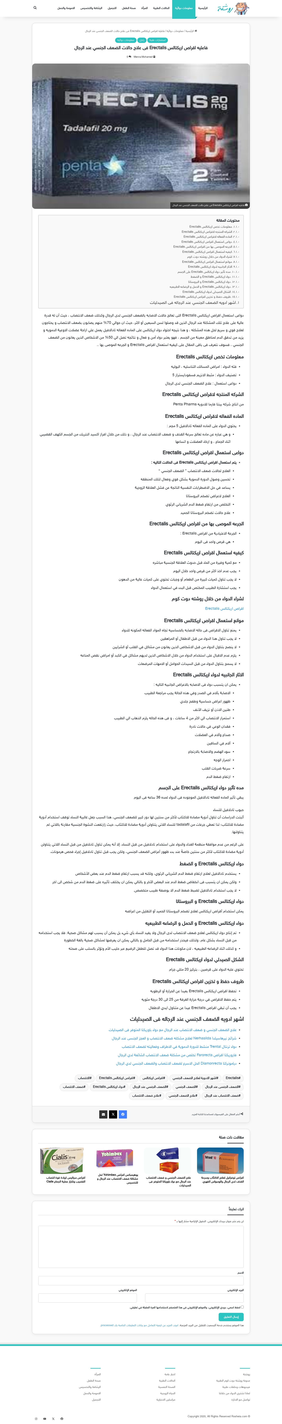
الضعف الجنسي (186, 1087)
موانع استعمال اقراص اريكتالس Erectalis (207, 262)
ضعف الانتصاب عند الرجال (222, 1096)
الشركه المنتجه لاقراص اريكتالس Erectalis (207, 232)
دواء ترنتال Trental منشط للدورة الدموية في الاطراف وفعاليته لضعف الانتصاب (179, 1047)
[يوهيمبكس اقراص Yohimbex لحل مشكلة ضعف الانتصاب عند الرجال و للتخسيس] (114, 1159)
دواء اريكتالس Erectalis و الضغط (211, 277)
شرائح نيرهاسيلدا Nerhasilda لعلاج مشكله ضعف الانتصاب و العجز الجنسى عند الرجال (174, 1038)
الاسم (241, 1273)
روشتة (246, 1374)
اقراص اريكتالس (153, 1078)
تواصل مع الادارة (240, 1400)
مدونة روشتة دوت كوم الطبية (233, 1381)
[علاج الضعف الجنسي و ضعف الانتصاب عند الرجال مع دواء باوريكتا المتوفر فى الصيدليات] (167, 1161)
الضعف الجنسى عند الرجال (222, 1087)
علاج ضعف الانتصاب (145, 1096)
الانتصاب (84, 1078)
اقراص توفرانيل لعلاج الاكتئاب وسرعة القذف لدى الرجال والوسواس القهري (222, 1179)
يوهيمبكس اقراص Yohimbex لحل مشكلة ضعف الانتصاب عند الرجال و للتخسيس (117, 1179)
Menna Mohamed (143, 57)
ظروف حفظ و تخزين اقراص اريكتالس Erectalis (202, 297)
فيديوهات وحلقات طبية (236, 1387)
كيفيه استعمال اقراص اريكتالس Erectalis (207, 252)
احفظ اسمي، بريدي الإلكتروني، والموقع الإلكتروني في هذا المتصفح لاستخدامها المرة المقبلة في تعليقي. (184, 1307)
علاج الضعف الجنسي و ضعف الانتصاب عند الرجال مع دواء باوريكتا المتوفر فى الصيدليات (173, 1030)
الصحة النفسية (166, 1387)
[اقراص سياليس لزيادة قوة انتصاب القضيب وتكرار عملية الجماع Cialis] (61, 1161)
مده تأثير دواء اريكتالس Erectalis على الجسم (204, 272)
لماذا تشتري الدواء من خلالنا (234, 1393)
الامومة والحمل (66, 8)
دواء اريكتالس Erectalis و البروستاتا (209, 282)
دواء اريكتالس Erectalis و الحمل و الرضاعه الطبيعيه (200, 287)
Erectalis (232, 1078)
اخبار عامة (170, 1374)
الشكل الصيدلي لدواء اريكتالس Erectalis (207, 292)
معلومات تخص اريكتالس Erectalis (210, 227)
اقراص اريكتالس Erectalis (224, 609)
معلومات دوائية (184, 8)
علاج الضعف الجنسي (182, 1096)
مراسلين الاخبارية (165, 1400)
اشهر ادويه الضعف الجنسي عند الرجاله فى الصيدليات (193, 303)
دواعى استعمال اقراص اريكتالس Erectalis (207, 242)
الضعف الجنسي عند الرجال (149, 1087)
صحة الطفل (129, 8)
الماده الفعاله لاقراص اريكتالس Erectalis (208, 237)
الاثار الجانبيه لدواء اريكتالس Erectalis (210, 267)
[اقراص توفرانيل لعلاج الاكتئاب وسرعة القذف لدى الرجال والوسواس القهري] (220, 1161)
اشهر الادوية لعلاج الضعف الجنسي (194, 1078)
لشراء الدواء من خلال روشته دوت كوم (209, 257)
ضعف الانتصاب (73, 1087)
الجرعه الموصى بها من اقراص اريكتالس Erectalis (202, 247)
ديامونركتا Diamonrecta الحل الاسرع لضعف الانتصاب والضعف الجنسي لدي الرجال (176, 1064)
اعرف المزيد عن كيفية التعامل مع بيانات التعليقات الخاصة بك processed (139, 1325)
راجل (142, 40)
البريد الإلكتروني (235, 1290)
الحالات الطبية (161, 8)
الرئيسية (202, 8)
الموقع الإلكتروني (128, 1290)
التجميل (112, 8)
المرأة (144, 8)
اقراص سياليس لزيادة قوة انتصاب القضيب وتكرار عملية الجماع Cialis (65, 1179)
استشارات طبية (158, 40)
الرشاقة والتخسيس (91, 8)
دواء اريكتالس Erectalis (108, 1087)
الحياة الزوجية (167, 1393)
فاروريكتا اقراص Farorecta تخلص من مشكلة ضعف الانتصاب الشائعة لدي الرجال (177, 1055)
